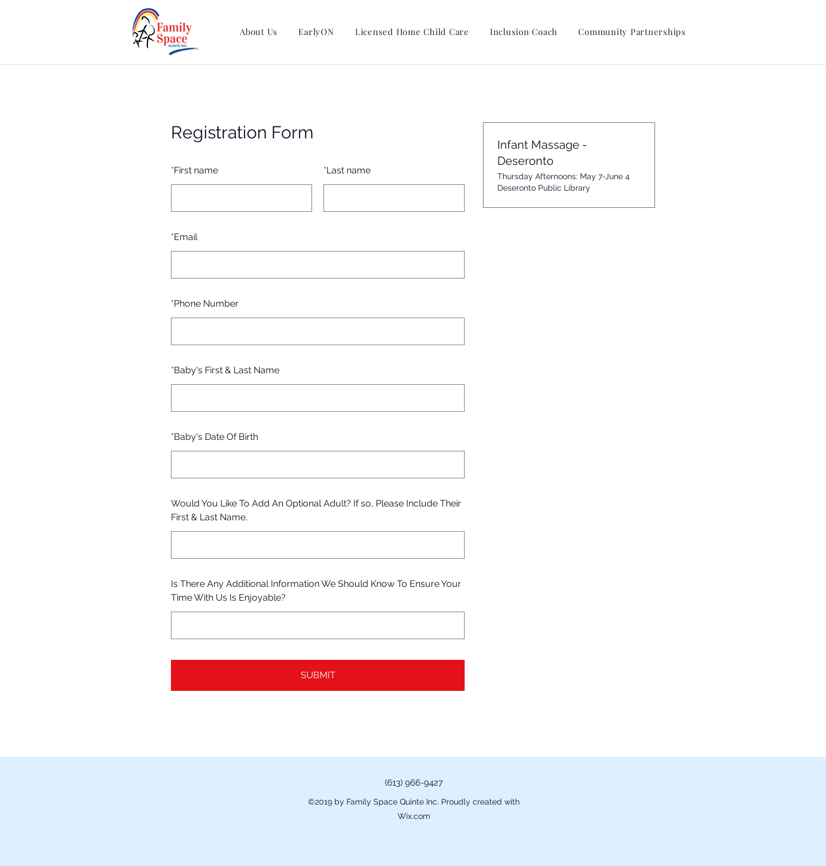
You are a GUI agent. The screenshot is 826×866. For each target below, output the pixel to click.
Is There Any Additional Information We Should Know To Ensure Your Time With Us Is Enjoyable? (316, 590)
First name (194, 170)
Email (184, 236)
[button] (259, 31)
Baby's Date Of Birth (214, 436)
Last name (347, 170)
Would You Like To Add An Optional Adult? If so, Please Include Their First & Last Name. (316, 510)
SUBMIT (318, 675)
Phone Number (205, 303)
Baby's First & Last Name (225, 370)
